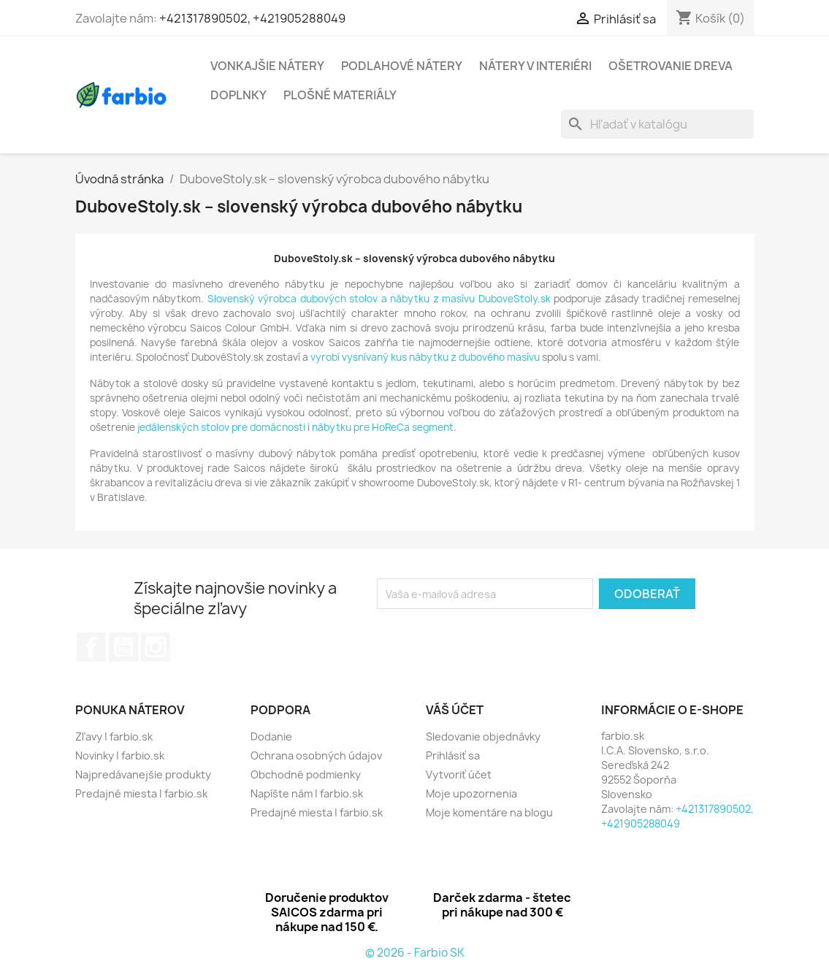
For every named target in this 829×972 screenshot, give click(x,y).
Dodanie (271, 736)
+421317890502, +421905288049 (252, 18)
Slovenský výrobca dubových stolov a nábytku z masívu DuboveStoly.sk (379, 298)
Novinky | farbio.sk (119, 755)
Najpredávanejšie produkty (143, 774)
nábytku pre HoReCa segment (383, 427)
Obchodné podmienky (306, 774)
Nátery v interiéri (535, 66)
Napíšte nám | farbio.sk (307, 793)
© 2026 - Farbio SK (415, 952)
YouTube (123, 647)
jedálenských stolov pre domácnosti (221, 427)
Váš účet (455, 710)
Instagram (155, 647)
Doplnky (238, 95)
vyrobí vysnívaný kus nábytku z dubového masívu (425, 357)
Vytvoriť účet (459, 774)
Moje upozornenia (471, 793)
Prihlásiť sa (453, 755)
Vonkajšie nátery (267, 66)
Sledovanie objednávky (483, 736)
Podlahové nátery (401, 66)
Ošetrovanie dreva (670, 66)
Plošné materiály (340, 95)
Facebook (91, 647)
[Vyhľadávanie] (657, 124)
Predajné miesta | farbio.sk (141, 793)
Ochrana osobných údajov (316, 755)
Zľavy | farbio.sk (114, 736)
